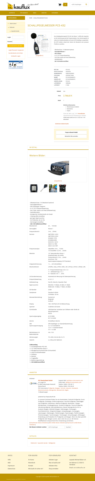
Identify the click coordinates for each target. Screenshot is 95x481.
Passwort (9, 41)
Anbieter (43, 13)
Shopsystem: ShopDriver (11, 479)
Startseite (12, 13)
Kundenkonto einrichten (16, 53)
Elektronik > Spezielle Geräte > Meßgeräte (43, 443)
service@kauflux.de (79, 467)
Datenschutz (11, 468)
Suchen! (68, 427)
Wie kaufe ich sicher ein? (35, 468)
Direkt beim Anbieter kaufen (62, 123)
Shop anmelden (53, 468)
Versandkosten (81, 113)
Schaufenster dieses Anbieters (39, 423)
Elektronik (12, 27)
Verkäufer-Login (15, 56)
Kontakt (30, 465)
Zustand (59, 91)
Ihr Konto (31, 460)
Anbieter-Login (53, 460)
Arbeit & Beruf (13, 23)
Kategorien (55, 13)
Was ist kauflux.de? (54, 463)
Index (34, 13)
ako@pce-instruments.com (73, 382)
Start (30, 18)
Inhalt (59, 100)
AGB (9, 463)
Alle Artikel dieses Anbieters (57, 423)
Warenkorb (31, 463)
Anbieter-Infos (53, 465)
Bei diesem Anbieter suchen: (38, 427)
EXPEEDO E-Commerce (21, 479)
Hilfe (9, 460)
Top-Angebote (24, 13)
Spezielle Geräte (15, 31)
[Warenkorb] (54, 4)
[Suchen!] (86, 4)
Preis (59, 95)
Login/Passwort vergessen (16, 50)
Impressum (11, 465)
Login (9, 37)
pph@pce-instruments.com (75, 380)
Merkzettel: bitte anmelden (71, 136)
